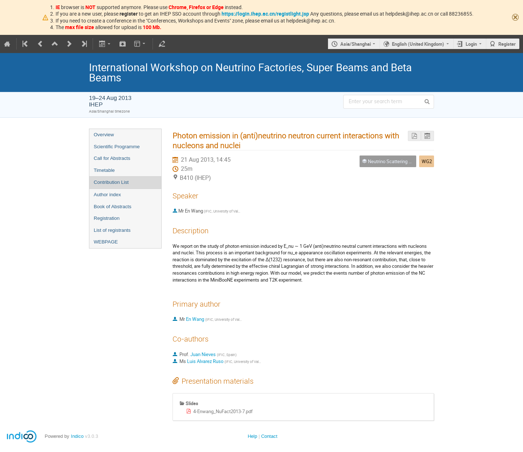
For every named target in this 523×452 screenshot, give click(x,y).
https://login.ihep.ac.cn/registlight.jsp (265, 13)
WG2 (427, 161)
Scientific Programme (117, 146)
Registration (106, 218)
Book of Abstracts (112, 206)
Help (252, 436)
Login (471, 44)
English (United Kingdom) (418, 44)
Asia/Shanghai (355, 44)
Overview (104, 134)
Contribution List (111, 182)
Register (507, 44)
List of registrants (112, 230)
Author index (107, 194)
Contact (269, 436)
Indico (77, 436)
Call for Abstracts (112, 158)
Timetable (104, 170)
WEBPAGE (106, 242)
